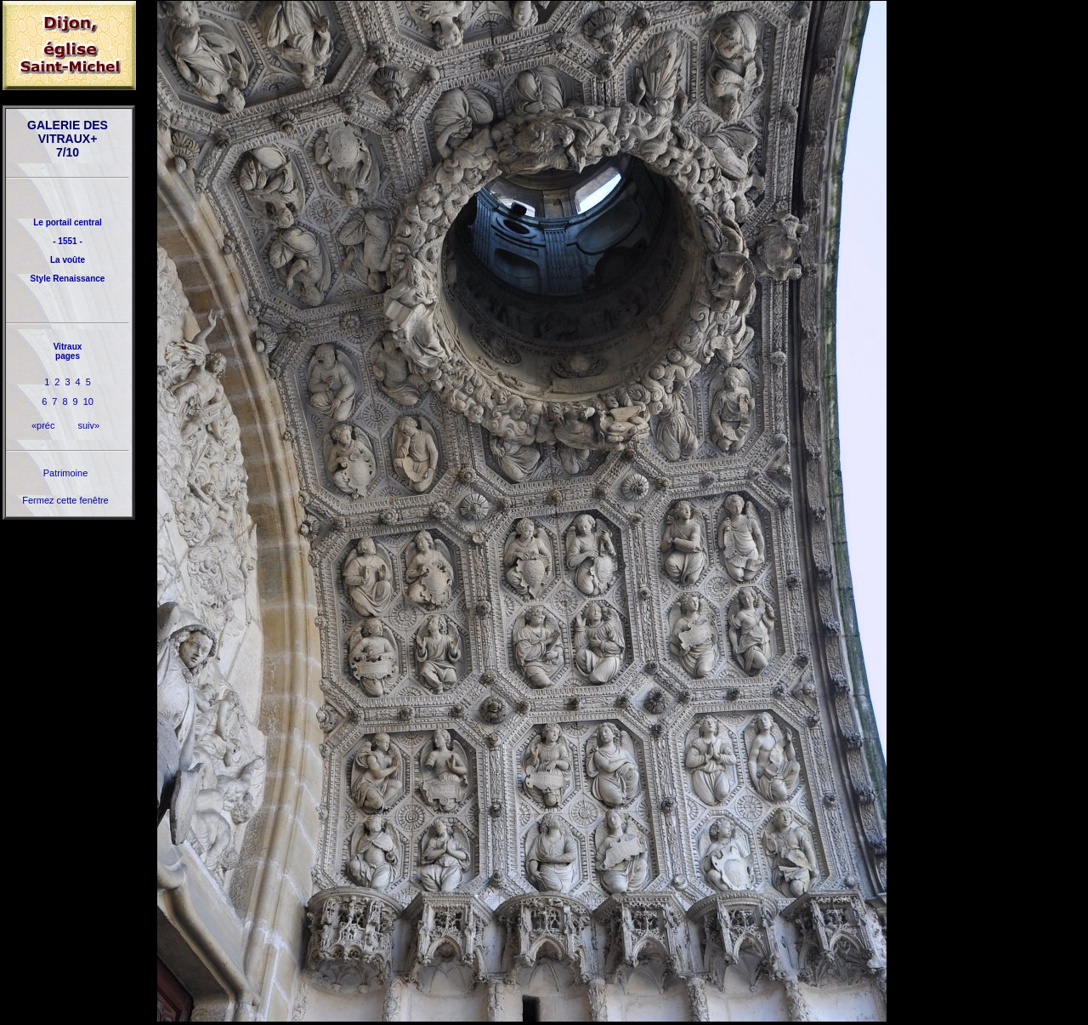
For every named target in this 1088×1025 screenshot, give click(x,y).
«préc (43, 425)
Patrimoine (65, 473)
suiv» (88, 425)
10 (88, 401)
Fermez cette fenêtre (65, 500)
